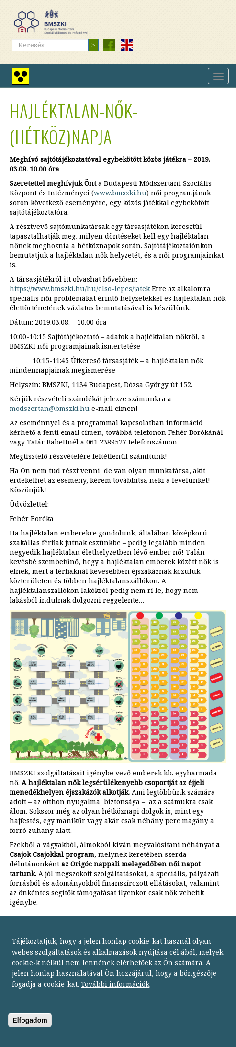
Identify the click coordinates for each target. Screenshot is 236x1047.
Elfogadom (29, 1029)
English (126, 45)
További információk (115, 992)
